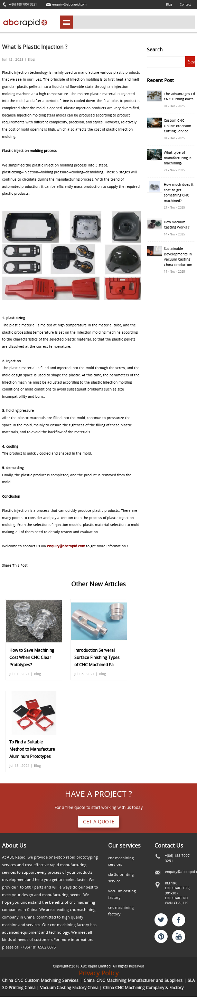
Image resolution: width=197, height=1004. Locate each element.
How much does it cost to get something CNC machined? (179, 192)
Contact (185, 4)
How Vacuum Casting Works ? (176, 225)
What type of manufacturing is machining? (177, 157)
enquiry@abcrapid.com (69, 4)
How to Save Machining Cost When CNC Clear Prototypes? (31, 657)
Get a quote (98, 822)
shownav (66, 22)
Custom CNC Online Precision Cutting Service (177, 125)
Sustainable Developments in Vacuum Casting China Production (178, 256)
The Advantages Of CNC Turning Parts (179, 96)
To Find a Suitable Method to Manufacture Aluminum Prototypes (32, 749)
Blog (169, 4)
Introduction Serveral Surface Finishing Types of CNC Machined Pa (97, 657)
